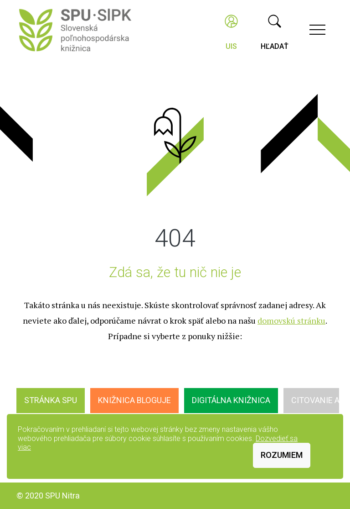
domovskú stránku (291, 320)
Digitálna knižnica (231, 400)
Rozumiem (282, 455)
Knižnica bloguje (134, 400)
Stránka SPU (50, 400)
